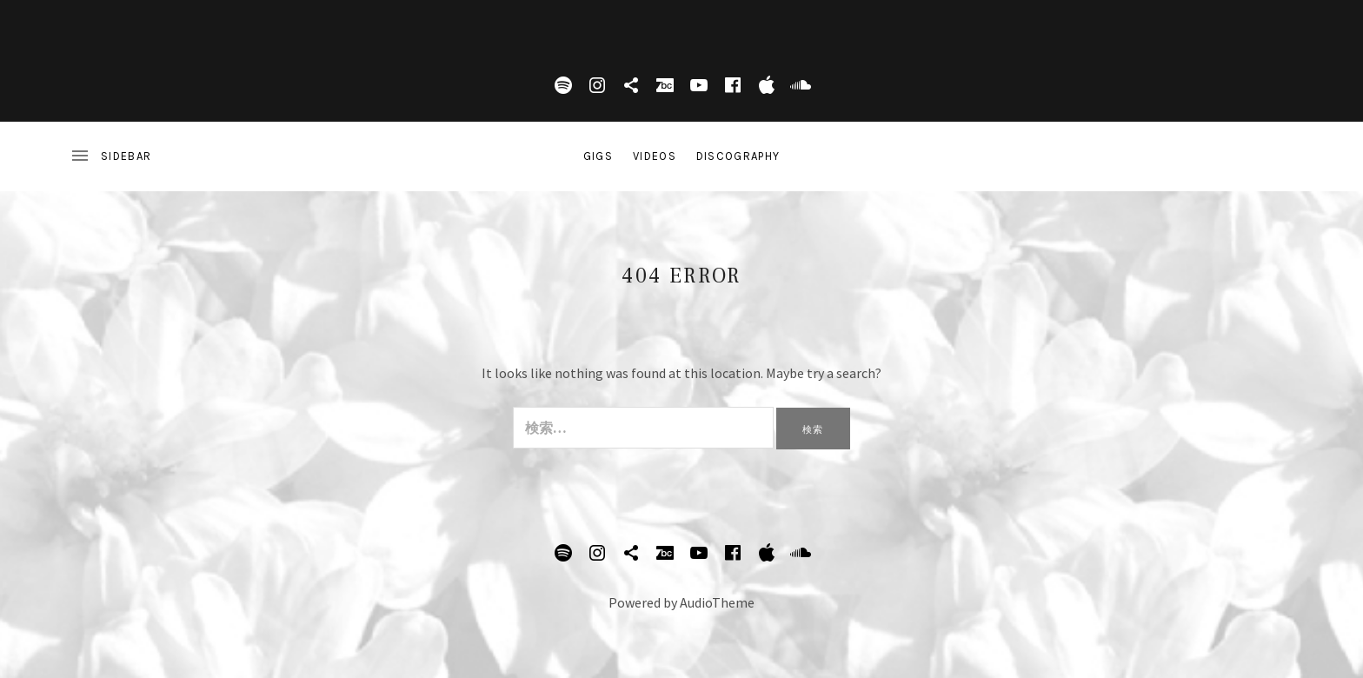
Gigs (598, 156)
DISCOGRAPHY (738, 156)
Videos (654, 156)
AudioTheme (717, 602)
